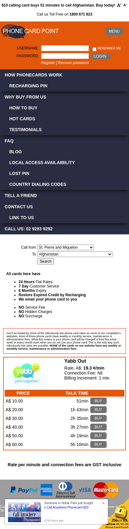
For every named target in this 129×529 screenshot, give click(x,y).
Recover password (73, 63)
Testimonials (25, 129)
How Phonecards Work (33, 74)
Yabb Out (75, 361)
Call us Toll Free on (64, 14)
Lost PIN (19, 173)
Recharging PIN (28, 85)
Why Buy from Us (25, 96)
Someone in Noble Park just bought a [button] (68, 505)
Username (27, 48)
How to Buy (23, 107)
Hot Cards (22, 118)
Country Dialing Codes (37, 184)
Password (27, 56)
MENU (114, 31)
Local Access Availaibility (42, 162)
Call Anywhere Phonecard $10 (68, 507)
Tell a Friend (21, 195)
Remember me (106, 49)
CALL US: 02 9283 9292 (29, 228)
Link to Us (21, 217)
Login (100, 56)
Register (48, 63)
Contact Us (19, 206)
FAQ (9, 140)
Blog (15, 151)
